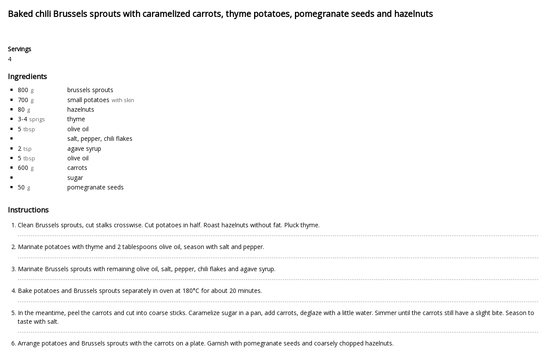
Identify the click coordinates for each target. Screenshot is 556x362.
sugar (75, 177)
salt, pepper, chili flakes (99, 138)
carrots (77, 167)
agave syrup (84, 148)
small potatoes (88, 100)
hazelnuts (80, 109)
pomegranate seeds (95, 187)
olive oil (78, 129)
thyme (76, 119)
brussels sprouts (90, 90)
